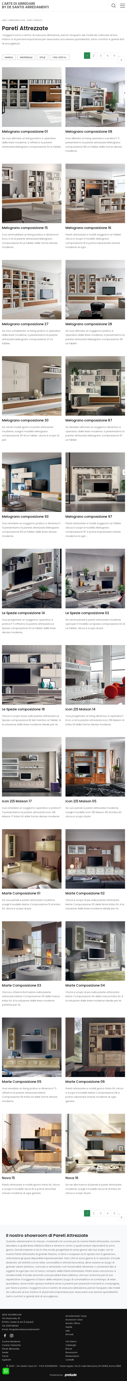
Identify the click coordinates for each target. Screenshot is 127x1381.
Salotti (68, 1327)
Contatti (69, 1359)
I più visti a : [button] (59, 57)
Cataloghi (70, 1345)
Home (4, 20)
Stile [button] (42, 57)
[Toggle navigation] (122, 5)
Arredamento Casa (16, 20)
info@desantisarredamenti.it (24, 1329)
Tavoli (5, 1356)
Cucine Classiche (11, 1345)
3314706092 (12, 1325)
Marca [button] (9, 57)
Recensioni (71, 1352)
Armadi (69, 1334)
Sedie (5, 1352)
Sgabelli (6, 1359)
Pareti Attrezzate (34, 20)
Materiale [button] (26, 57)
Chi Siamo (71, 1341)
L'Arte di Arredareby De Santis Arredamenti (25, 5)
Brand (68, 1348)
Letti (67, 1330)
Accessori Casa (74, 1319)
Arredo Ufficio (72, 1323)
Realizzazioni (72, 1356)
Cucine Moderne (11, 1341)
